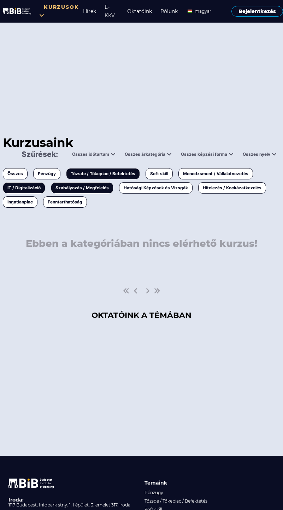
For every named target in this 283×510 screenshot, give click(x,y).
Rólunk (169, 11)
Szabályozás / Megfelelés (82, 187)
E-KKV (110, 11)
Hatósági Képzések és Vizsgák (156, 187)
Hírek (89, 11)
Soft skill (159, 173)
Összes (15, 173)
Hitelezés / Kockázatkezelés (232, 187)
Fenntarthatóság (65, 201)
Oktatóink (139, 11)
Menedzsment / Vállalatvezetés (215, 173)
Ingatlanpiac (20, 201)
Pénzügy (47, 173)
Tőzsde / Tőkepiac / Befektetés (103, 173)
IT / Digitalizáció (24, 187)
